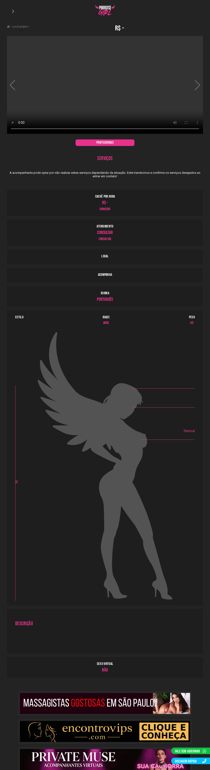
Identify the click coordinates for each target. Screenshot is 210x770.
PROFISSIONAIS (105, 142)
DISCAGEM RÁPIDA (190, 761)
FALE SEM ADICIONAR (190, 751)
